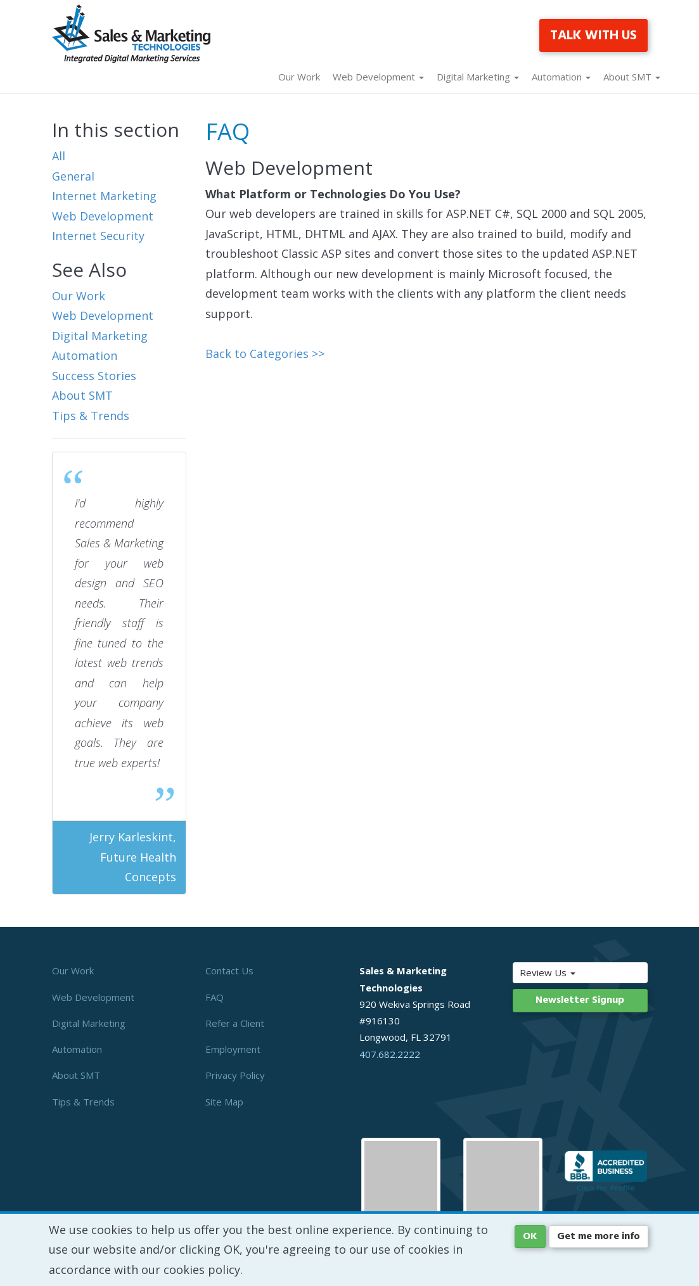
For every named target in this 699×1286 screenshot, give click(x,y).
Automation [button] (561, 76)
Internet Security (98, 235)
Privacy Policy (235, 1075)
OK (530, 1236)
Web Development (102, 216)
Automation (84, 355)
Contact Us (229, 970)
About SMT (82, 395)
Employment (232, 1049)
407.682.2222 (389, 1054)
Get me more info (598, 1236)
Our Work (299, 76)
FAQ (214, 997)
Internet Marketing (104, 195)
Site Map (224, 1101)
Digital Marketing (100, 335)
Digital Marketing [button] (478, 76)
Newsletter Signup (579, 1000)
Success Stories (94, 375)
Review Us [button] (561, 972)
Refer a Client (234, 1023)
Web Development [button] (378, 76)
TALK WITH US (593, 35)
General (73, 176)
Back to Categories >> (264, 353)
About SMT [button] (631, 76)
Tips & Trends (90, 415)
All (58, 155)
